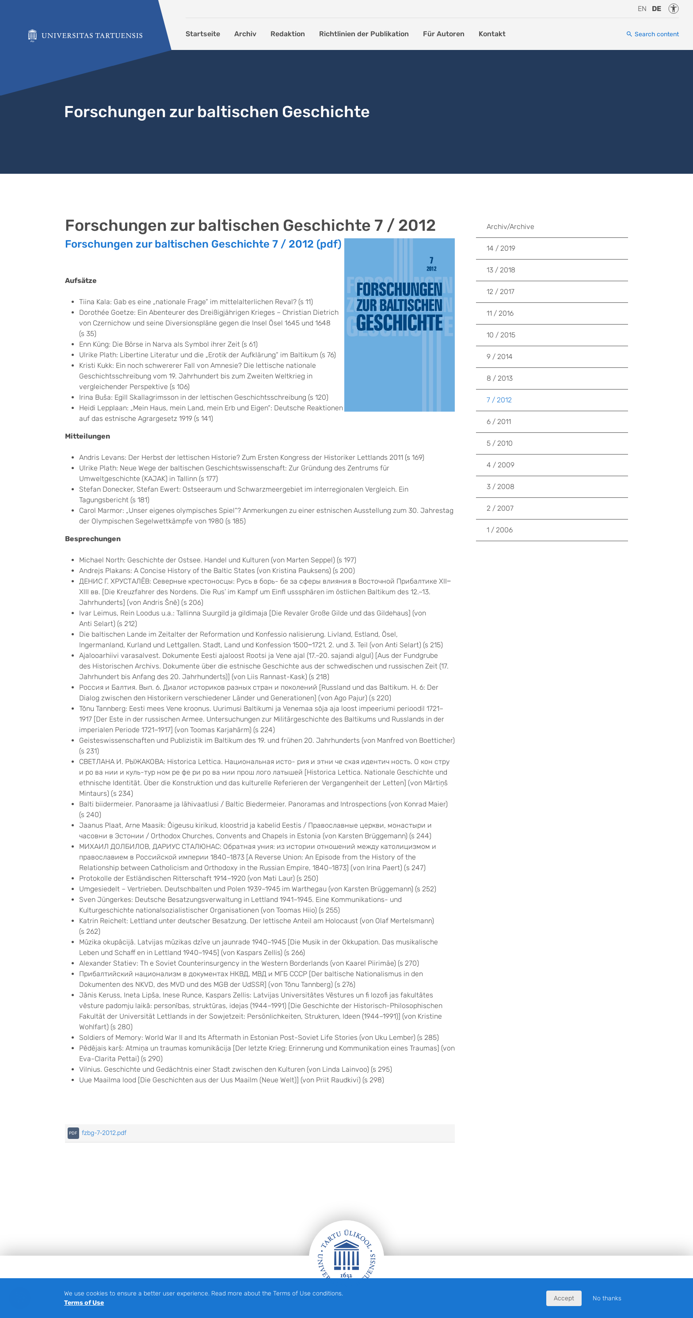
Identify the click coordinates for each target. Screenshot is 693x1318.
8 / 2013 (500, 378)
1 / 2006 (500, 530)
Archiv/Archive (510, 226)
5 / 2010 (500, 443)
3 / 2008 (500, 486)
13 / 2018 (501, 270)
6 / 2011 (499, 421)
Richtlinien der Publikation (364, 34)
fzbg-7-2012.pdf (104, 1133)
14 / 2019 (501, 248)
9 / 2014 (500, 356)
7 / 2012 (499, 400)
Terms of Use (84, 1303)
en (642, 8)
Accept (564, 1298)
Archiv (245, 34)
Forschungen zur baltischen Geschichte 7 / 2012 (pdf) (203, 244)
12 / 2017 (500, 291)
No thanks (607, 1298)
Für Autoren (444, 34)
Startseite (203, 34)
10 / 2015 (501, 335)
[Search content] (652, 34)
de (656, 8)
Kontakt (492, 34)
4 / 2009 (500, 465)
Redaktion (287, 34)
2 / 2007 (500, 508)
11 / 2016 (500, 313)
